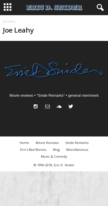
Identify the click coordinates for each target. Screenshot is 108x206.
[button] (99, 7)
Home (24, 142)
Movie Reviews (47, 142)
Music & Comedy (54, 156)
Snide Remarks (76, 142)
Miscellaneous (77, 149)
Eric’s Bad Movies (33, 149)
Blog (56, 149)
